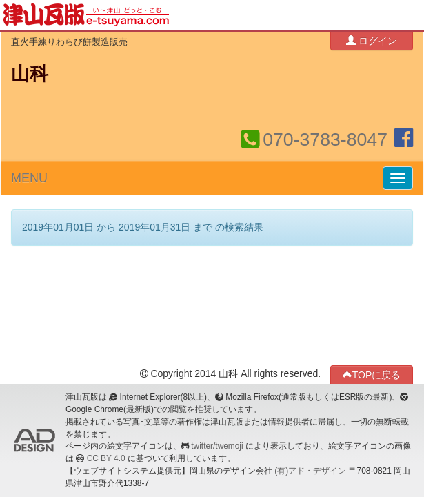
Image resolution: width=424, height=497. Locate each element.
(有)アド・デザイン (310, 471)
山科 (29, 74)
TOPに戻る (372, 374)
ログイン (371, 40)
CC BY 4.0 (106, 458)
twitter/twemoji (217, 446)
